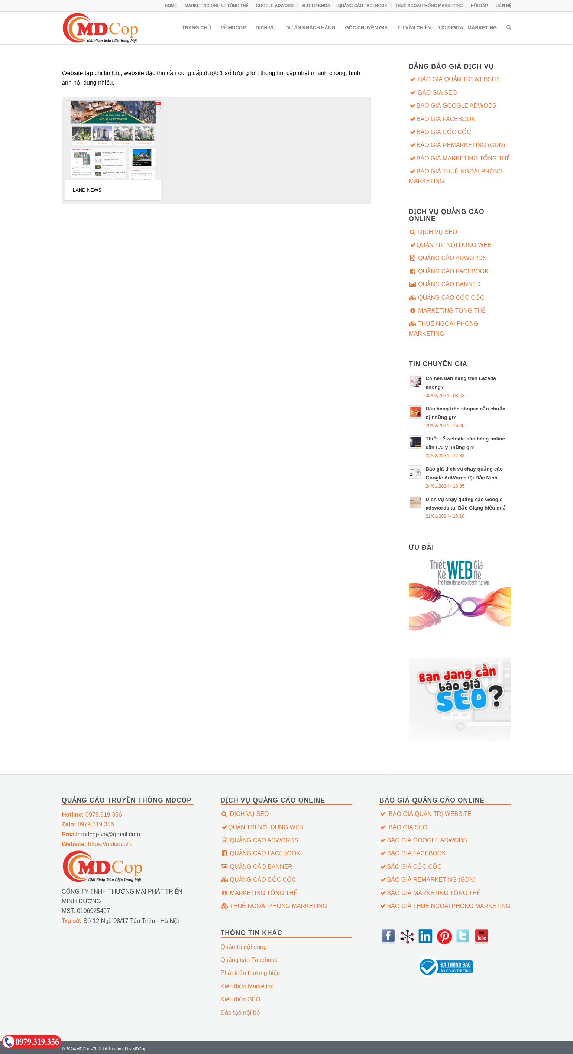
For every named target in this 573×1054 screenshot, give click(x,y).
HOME (171, 5)
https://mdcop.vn (97, 844)
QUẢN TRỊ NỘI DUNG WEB (450, 245)
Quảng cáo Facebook (249, 960)
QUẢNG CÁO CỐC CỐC (446, 298)
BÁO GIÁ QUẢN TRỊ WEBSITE (455, 79)
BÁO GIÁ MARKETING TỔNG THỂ (459, 158)
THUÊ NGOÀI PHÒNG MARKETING (429, 5)
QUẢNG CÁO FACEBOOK (363, 5)
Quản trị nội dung (244, 947)
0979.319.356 (92, 814)
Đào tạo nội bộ (240, 1012)
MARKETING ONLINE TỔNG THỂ (216, 5)
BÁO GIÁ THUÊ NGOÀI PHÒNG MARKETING (456, 176)
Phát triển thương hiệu (250, 973)
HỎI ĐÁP (479, 5)
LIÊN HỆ (503, 5)
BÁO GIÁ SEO (433, 93)
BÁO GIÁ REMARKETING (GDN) (457, 145)
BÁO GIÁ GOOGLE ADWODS (452, 106)
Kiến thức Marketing (247, 986)
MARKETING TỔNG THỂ (447, 311)
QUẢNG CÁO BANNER (444, 284)
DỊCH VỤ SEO (433, 232)
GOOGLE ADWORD (275, 5)
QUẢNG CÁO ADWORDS (447, 258)
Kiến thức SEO (240, 999)
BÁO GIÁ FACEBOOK (442, 119)
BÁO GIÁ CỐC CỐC (440, 132)
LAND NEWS (87, 190)
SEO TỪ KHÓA (315, 5)
